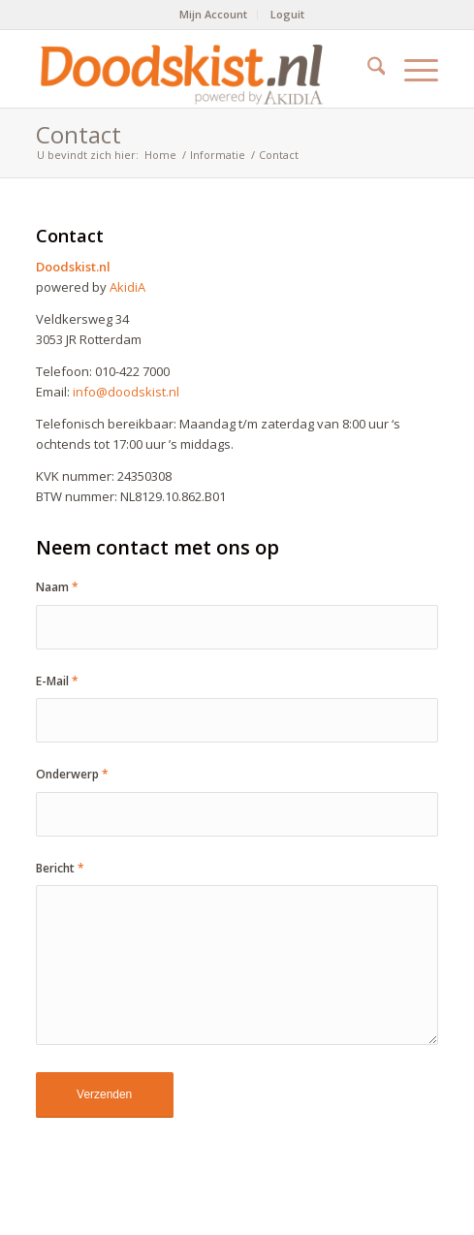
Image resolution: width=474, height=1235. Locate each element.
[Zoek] (367, 69)
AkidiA (127, 287)
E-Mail (57, 681)
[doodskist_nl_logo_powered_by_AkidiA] (197, 69)
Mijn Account (213, 14)
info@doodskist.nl (126, 391)
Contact (78, 134)
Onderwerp (72, 774)
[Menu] (411, 69)
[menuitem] (214, 14)
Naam (57, 587)
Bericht (60, 868)
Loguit (287, 14)
